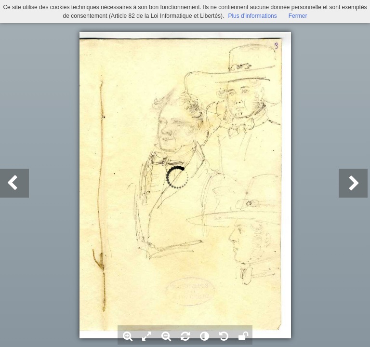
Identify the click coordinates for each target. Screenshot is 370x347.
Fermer (298, 16)
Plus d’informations (252, 16)
